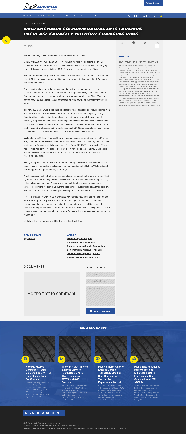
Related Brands (152, 3)
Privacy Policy (56, 428)
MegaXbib (88, 250)
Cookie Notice (121, 428)
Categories (57, 16)
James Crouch (84, 246)
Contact (97, 16)
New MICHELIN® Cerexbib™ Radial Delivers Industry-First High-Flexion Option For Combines (38, 372)
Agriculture (29, 239)
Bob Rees (85, 242)
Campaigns (85, 16)
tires (97, 257)
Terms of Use (66, 428)
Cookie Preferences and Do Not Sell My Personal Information (94, 428)
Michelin (89, 257)
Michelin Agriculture (77, 239)
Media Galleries (41, 16)
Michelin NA (70, 16)
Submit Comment (101, 311)
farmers (80, 257)
